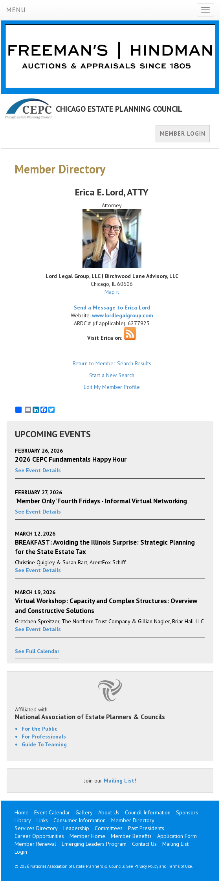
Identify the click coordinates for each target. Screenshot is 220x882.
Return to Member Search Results (112, 363)
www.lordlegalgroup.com (122, 315)
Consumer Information (79, 820)
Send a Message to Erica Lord (112, 307)
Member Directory (132, 820)
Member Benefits (131, 836)
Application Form (177, 836)
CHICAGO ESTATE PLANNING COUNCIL (119, 109)
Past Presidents (146, 828)
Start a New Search (111, 375)
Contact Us (144, 843)
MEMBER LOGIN (182, 133)
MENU (16, 9)
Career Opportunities (39, 836)
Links (42, 820)
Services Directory (36, 828)
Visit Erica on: (104, 337)
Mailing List (119, 780)
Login (21, 851)
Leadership (76, 828)
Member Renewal (35, 843)
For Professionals (44, 736)
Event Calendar (52, 812)
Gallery (84, 812)
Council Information (147, 812)
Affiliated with (110, 713)
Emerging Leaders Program (94, 843)
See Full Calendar (37, 651)
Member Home (87, 836)
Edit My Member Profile (112, 386)
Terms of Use (180, 866)
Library (23, 820)
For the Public (39, 728)
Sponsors (187, 812)
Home (22, 812)
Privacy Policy (146, 866)
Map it (111, 291)
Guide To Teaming (44, 744)
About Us (108, 812)
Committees (109, 828)
